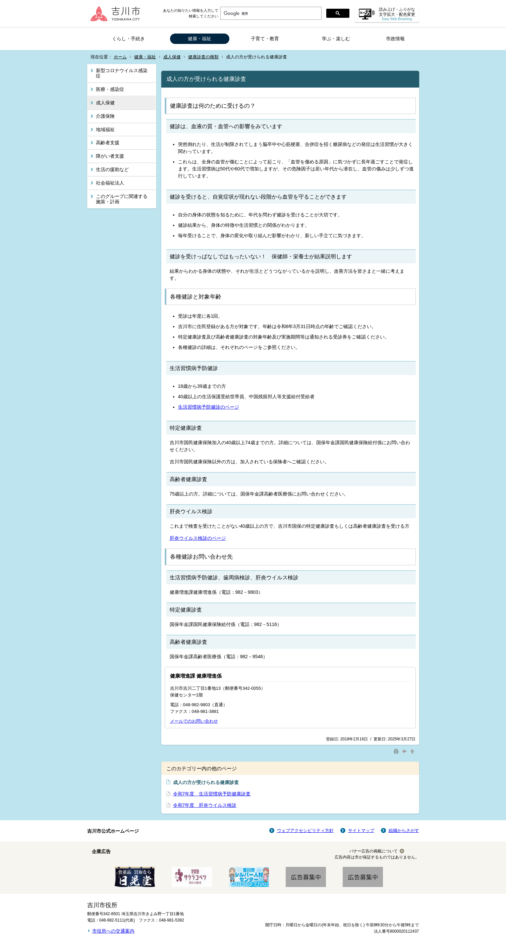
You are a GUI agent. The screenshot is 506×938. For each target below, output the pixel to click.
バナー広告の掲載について (373, 851)
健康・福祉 (199, 38)
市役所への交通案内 (113, 931)
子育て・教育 (265, 38)
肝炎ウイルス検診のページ (198, 538)
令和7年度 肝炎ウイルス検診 (205, 805)
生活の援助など (112, 169)
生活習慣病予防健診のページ (208, 407)
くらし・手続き (128, 38)
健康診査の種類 (203, 56)
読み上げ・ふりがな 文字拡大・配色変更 (397, 14)
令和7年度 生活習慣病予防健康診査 (212, 793)
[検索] (270, 13)
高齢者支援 (107, 142)
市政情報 (395, 38)
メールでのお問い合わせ (194, 721)
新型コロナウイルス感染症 (122, 73)
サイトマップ (361, 830)
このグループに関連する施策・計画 (122, 199)
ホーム (120, 56)
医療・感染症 (110, 89)
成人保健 (172, 56)
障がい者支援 (110, 156)
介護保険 (105, 116)
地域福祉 (105, 129)
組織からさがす (404, 830)
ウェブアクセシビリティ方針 (305, 830)
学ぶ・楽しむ (336, 38)
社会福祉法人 (110, 183)
